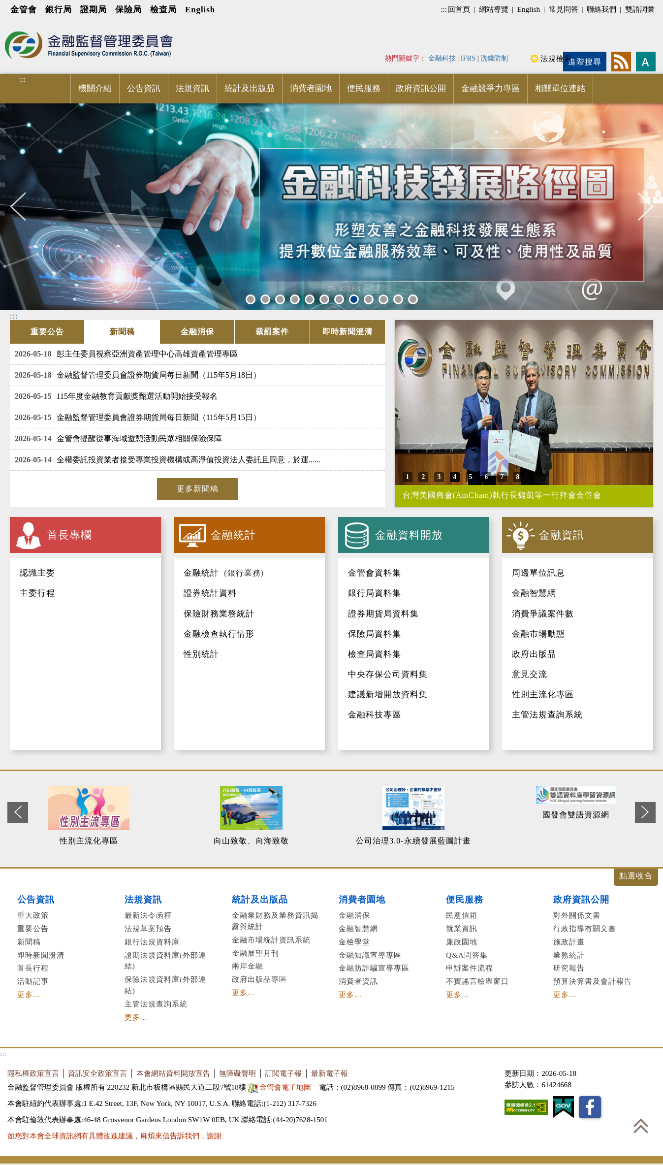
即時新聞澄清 (40, 955)
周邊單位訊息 (538, 573)
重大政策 (33, 915)
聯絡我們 (601, 9)
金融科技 (442, 58)
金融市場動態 (538, 634)
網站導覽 (493, 9)
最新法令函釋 (148, 915)
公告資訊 (143, 88)
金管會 (23, 9)
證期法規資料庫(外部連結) (165, 961)
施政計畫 (569, 942)
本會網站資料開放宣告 (173, 1073)
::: (444, 9)
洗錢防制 (494, 58)
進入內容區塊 (25, 25)
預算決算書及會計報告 (592, 981)
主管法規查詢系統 (547, 714)
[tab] (47, 332)
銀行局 (58, 9)
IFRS (468, 58)
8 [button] (354, 299)
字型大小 (646, 61)
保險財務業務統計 (219, 613)
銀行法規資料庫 (152, 942)
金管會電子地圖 (281, 1087)
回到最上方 (641, 1125)
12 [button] (414, 299)
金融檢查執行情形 (219, 634)
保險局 (128, 9)
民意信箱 (461, 915)
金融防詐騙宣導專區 (374, 968)
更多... (28, 994)
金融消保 (354, 915)
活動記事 (33, 981)
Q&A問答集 (467, 955)
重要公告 (33, 928)
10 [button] (384, 299)
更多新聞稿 (198, 489)
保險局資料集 (374, 634)
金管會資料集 (374, 573)
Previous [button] (23, 206)
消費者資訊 (358, 981)
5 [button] (310, 299)
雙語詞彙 (640, 9)
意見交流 (529, 674)
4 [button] (295, 299)
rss (621, 61)
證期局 (93, 9)
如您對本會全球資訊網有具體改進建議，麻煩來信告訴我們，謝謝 (114, 1136)
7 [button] (339, 299)
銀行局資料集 (374, 593)
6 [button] (324, 299)
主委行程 (37, 593)
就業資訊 (461, 928)
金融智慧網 (534, 593)
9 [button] (369, 299)
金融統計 (201, 573)
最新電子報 (329, 1073)
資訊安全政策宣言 (97, 1073)
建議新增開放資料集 (388, 694)
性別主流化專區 (543, 694)
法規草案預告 (148, 928)
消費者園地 (311, 88)
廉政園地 (461, 942)
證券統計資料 (210, 593)
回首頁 (459, 9)
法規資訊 (192, 88)
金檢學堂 (354, 942)
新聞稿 (29, 942)
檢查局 (163, 9)
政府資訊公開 (421, 88)
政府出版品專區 (259, 979)
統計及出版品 (249, 88)
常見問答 (563, 9)
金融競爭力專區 (490, 88)
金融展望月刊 (255, 953)
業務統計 (569, 955)
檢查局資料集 (374, 654)
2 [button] (265, 299)
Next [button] (645, 206)
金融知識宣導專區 (370, 955)
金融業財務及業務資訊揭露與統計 (275, 921)
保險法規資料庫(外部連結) (165, 985)
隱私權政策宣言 (33, 1073)
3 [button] (280, 299)
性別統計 (201, 654)
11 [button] (399, 299)
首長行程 (33, 968)
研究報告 (569, 968)
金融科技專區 (374, 714)
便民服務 (363, 88)
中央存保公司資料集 (388, 674)
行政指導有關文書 (584, 928)
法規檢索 (556, 58)
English (200, 9)
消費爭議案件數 (543, 613)
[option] (96, 816)
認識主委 (37, 573)
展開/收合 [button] (636, 877)
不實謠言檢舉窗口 (477, 981)
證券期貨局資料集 (383, 613)
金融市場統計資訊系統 (271, 940)
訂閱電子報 (283, 1073)
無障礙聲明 (237, 1073)
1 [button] (251, 299)
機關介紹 (95, 88)
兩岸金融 (247, 966)
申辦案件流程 (469, 968)
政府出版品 (534, 654)
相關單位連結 (560, 88)
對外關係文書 (576, 915)
